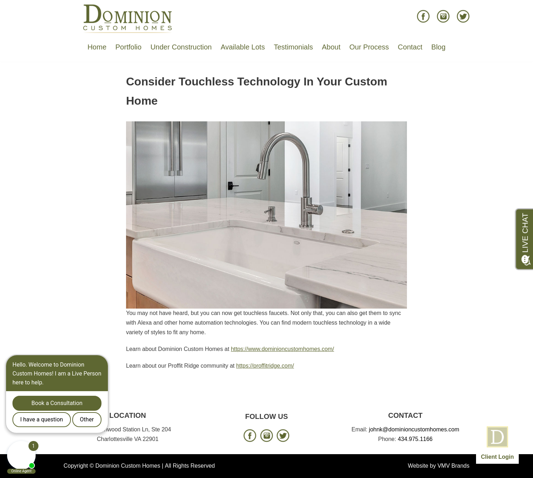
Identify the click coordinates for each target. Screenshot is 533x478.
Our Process (369, 47)
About (331, 47)
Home (97, 47)
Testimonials (293, 47)
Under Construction (180, 47)
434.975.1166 (415, 439)
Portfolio (128, 47)
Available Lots (243, 47)
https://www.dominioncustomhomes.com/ (282, 349)
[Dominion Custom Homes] (128, 18)
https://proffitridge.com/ (265, 366)
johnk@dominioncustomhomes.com (414, 429)
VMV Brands (454, 466)
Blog (438, 47)
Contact (410, 47)
